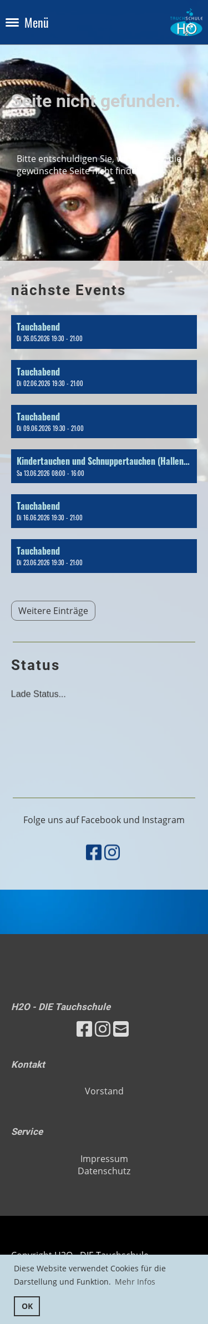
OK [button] (27, 1306)
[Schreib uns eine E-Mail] (121, 1029)
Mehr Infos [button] (135, 1281)
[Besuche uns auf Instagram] (112, 870)
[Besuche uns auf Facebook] (94, 870)
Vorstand (104, 1091)
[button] (104, 332)
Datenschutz (104, 1171)
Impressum (104, 1159)
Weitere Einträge (53, 611)
